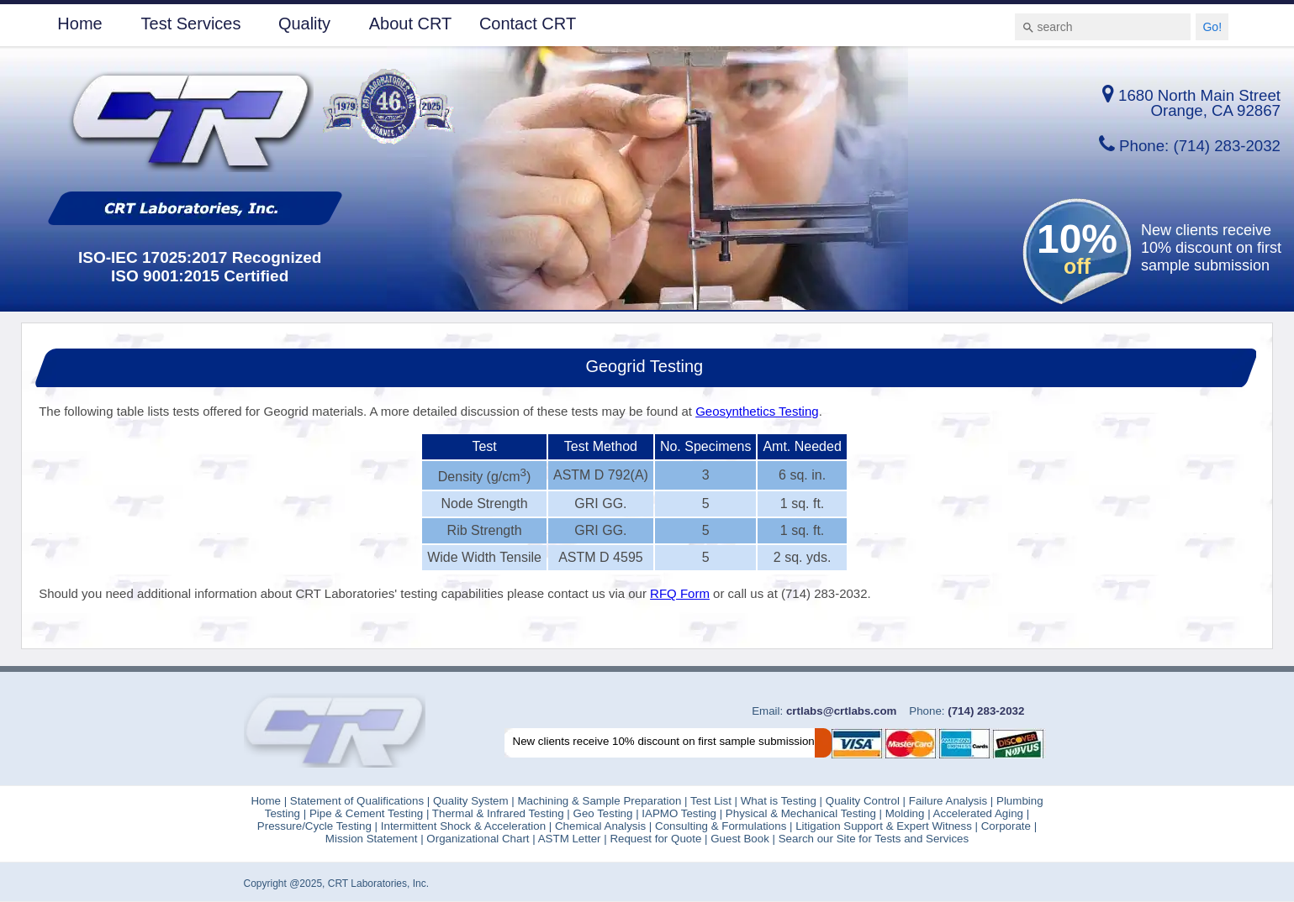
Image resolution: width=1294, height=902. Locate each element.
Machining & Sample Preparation (600, 800)
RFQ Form (680, 593)
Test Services (191, 23)
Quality (304, 23)
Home (79, 23)
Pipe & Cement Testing (367, 813)
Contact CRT (527, 23)
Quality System (470, 800)
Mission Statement (371, 838)
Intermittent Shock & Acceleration (465, 826)
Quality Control (863, 800)
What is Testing (776, 800)
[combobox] (1102, 27)
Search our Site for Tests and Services (872, 838)
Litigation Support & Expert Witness (883, 826)
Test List (711, 800)
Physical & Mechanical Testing (800, 813)
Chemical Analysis (600, 826)
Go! (1212, 27)
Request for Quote (655, 838)
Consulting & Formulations (722, 826)
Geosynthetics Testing (756, 411)
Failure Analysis (948, 800)
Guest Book (739, 838)
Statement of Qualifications (355, 800)
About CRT (410, 23)
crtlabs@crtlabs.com (839, 711)
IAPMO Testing (677, 813)
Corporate (1004, 826)
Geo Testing (601, 813)
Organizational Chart (477, 838)
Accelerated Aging (978, 813)
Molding (905, 813)
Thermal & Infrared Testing (496, 813)
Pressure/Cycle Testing (314, 826)
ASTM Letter (570, 838)
